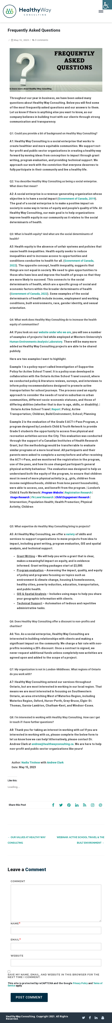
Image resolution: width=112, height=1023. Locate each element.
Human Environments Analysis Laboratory (36, 341)
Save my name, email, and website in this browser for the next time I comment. (53, 975)
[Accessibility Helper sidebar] (107, 4)
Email (15, 939)
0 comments (41, 40)
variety (70, 534)
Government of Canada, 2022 (29, 293)
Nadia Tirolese (30, 762)
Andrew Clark (55, 762)
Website (17, 955)
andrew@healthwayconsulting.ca (53, 744)
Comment (18, 881)
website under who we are (55, 332)
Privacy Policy (80, 983)
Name (15, 923)
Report (56, 409)
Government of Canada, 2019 (77, 198)
